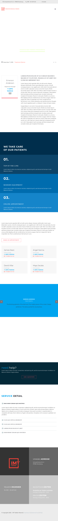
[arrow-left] (1, 301)
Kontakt (44, 1)
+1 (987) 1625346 (9, 254)
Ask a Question (30, 377)
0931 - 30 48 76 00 (31, 1)
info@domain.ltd (10, 256)
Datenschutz (35, 512)
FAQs (40, 512)
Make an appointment (12, 240)
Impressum (27, 512)
